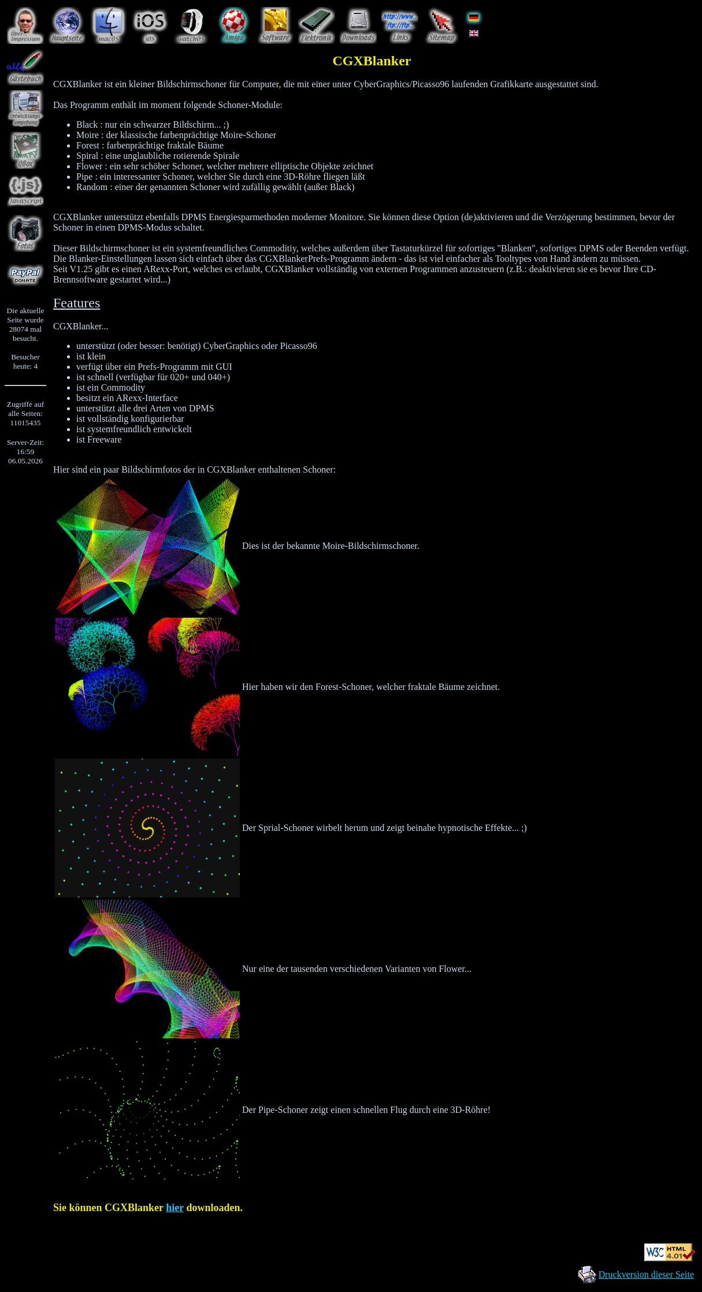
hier (175, 1207)
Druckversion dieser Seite (646, 1274)
